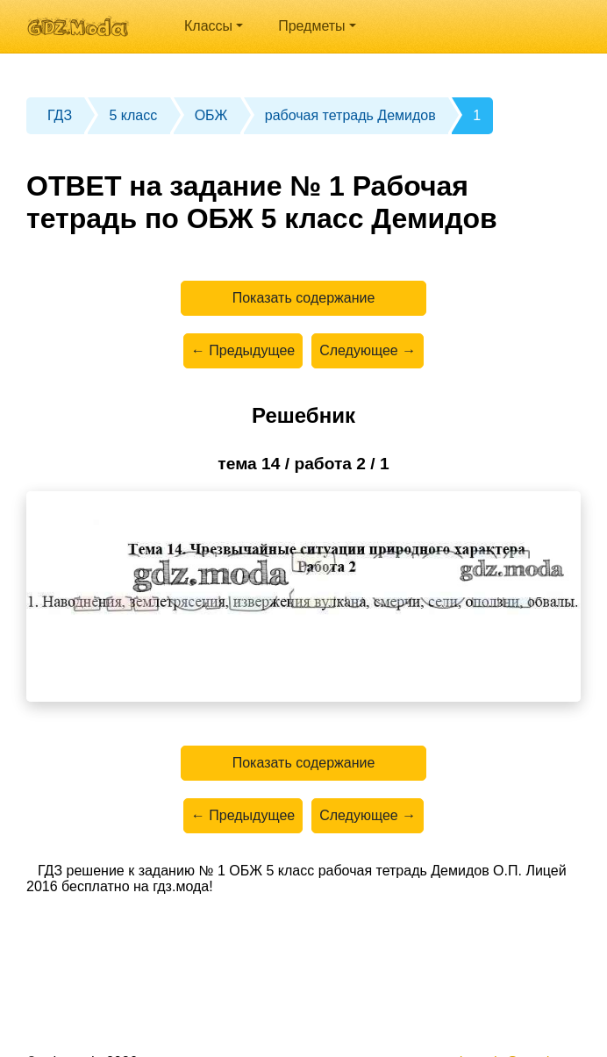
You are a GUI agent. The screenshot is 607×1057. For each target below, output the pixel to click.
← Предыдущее (243, 350)
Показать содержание (303, 297)
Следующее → (367, 350)
